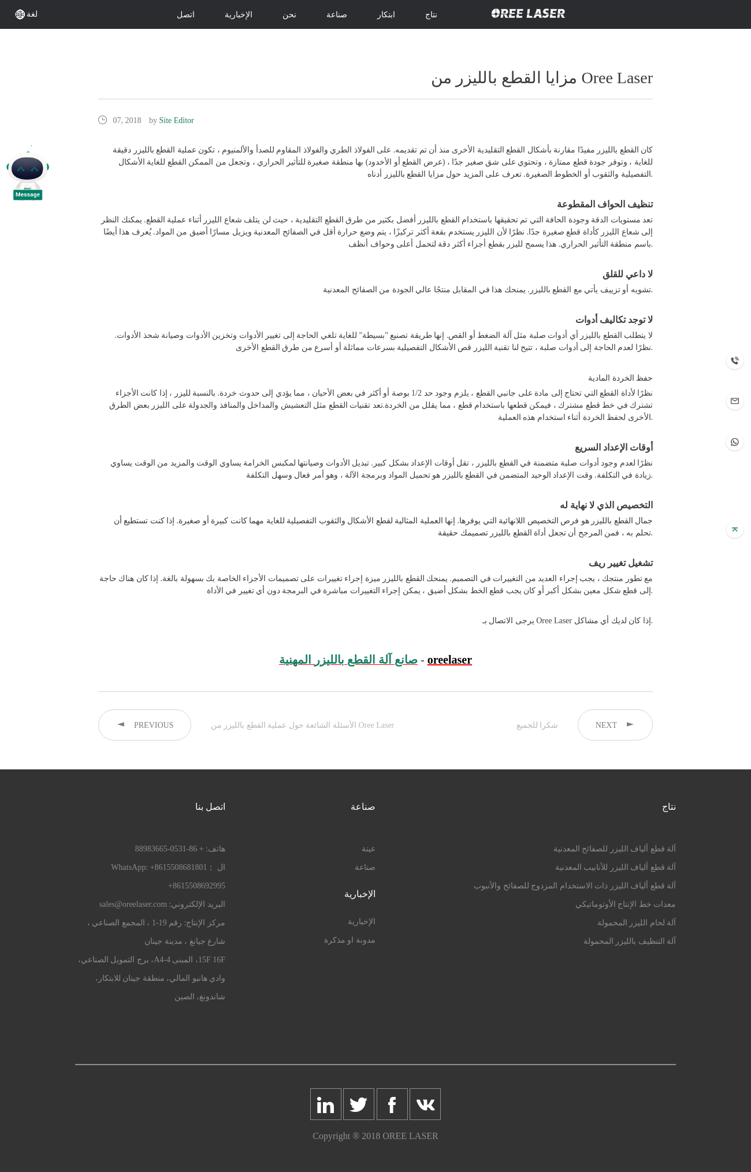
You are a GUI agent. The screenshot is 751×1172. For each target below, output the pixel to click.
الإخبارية (238, 14)
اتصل (186, 14)
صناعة (336, 14)
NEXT (615, 725)
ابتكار (386, 14)
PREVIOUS (144, 725)
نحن (289, 14)
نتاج (431, 14)
